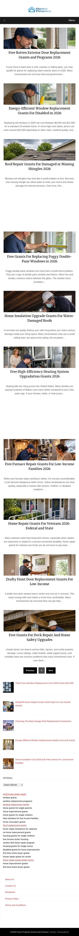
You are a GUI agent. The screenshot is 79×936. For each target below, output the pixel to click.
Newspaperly (63, 932)
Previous (30, 670)
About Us (9, 879)
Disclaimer (10, 892)
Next (51, 670)
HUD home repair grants (14, 794)
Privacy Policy (11, 898)
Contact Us (10, 886)
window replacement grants (16, 804)
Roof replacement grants (14, 825)
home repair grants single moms (18, 860)
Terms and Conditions (15, 905)
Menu (72, 20)
